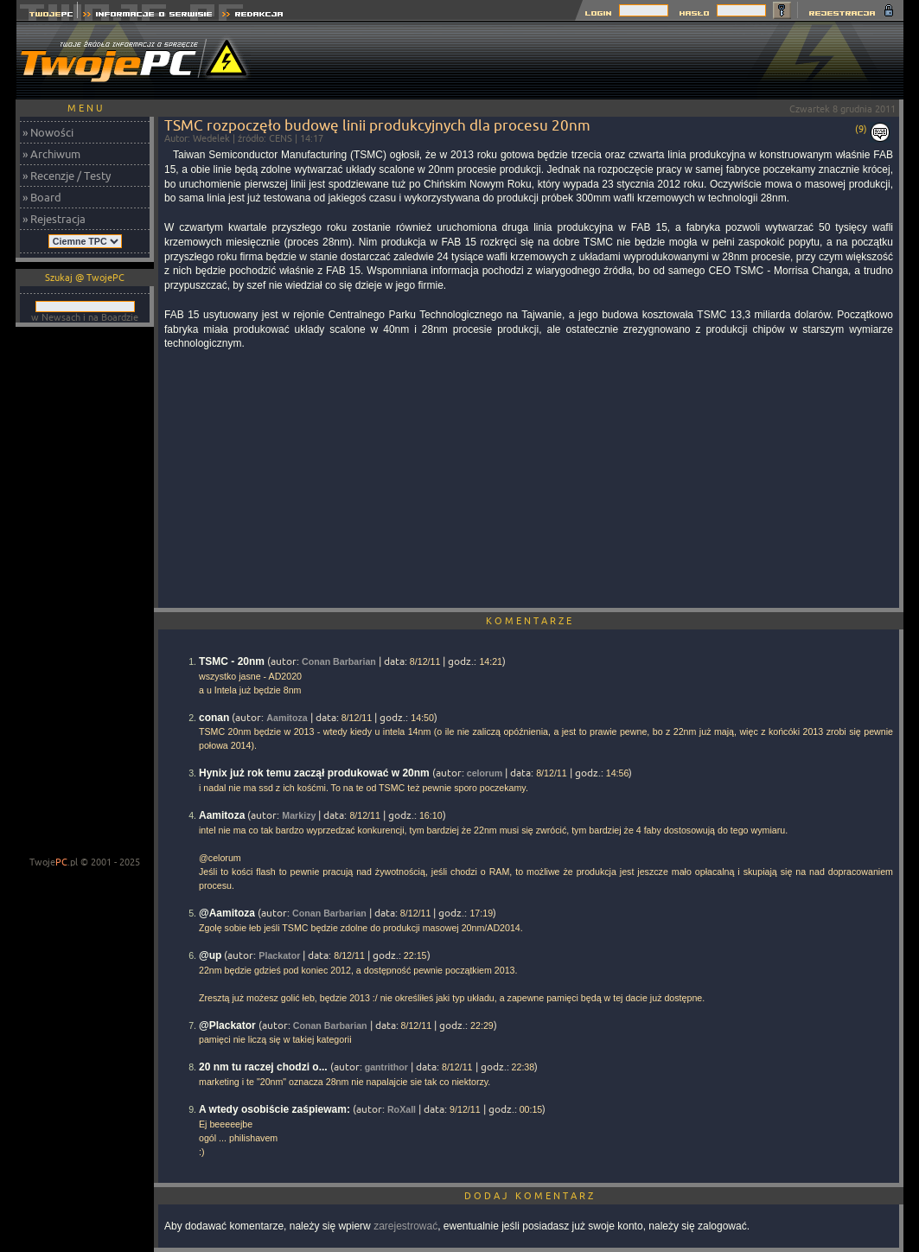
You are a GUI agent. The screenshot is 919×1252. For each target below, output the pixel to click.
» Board (41, 197)
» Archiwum (51, 154)
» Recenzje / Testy (66, 175)
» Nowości (47, 132)
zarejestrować (405, 1226)
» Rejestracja (54, 219)
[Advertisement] (588, 60)
